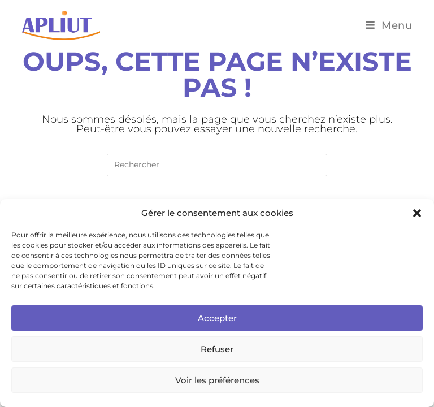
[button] (417, 213)
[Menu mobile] (389, 25)
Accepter (217, 318)
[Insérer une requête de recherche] (217, 165)
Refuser (217, 349)
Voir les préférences (217, 380)
